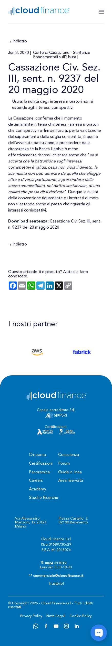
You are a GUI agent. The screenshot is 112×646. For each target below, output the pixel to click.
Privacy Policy (31, 616)
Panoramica (39, 472)
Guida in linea (70, 472)
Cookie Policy (80, 616)
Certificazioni (41, 464)
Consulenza (68, 455)
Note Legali (55, 616)
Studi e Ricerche (43, 498)
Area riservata (70, 481)
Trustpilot (56, 583)
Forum (64, 464)
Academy (37, 489)
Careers (36, 481)
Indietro (17, 41)
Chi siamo (37, 455)
